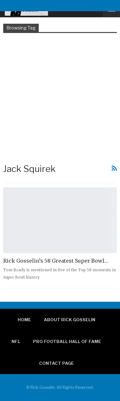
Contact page (56, 363)
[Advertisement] (60, 97)
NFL (16, 341)
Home (24, 319)
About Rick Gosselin (69, 319)
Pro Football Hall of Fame (67, 341)
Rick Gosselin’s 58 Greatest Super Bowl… (55, 261)
